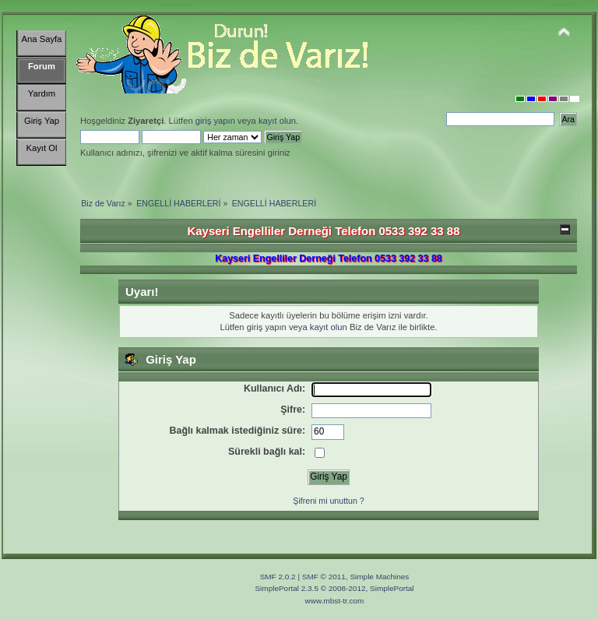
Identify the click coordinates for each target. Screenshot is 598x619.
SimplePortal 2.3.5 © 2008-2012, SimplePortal (334, 588)
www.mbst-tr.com (334, 600)
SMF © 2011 (324, 576)
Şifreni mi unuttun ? (328, 500)
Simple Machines (379, 576)
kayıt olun (277, 120)
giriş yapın (215, 120)
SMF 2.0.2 (278, 576)
